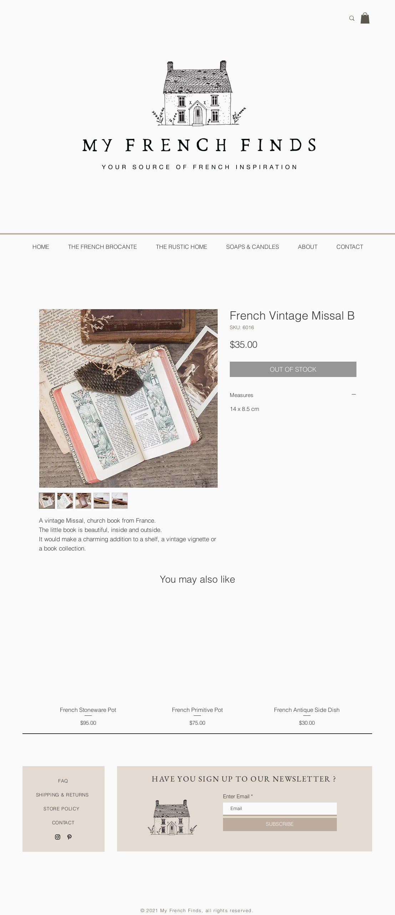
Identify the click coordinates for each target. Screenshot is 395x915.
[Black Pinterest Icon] (69, 837)
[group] (198, 663)
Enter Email (236, 796)
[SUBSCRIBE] (280, 824)
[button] (365, 18)
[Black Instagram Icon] (57, 837)
